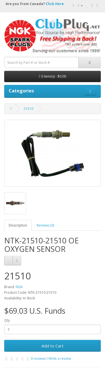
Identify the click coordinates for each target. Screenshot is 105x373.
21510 (28, 108)
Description (18, 225)
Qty (7, 320)
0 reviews (38, 358)
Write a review (59, 358)
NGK (19, 286)
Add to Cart (52, 346)
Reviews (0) (45, 225)
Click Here (55, 3)
